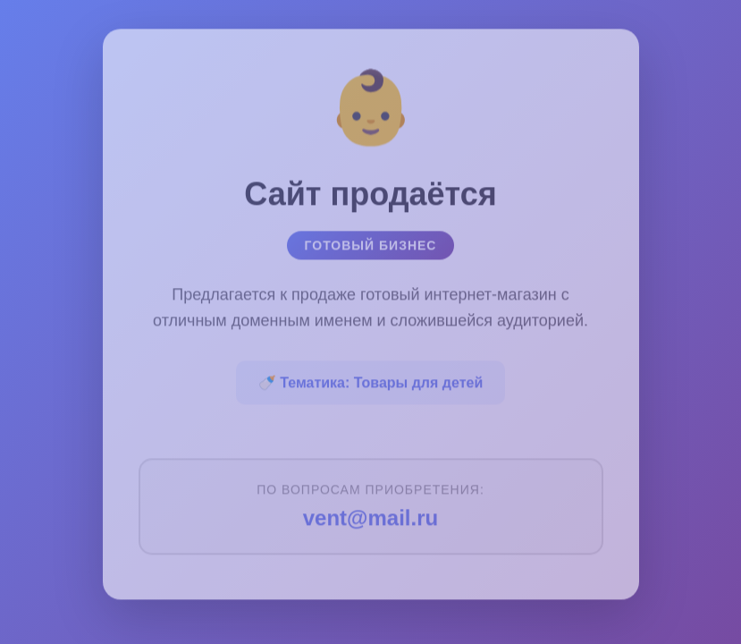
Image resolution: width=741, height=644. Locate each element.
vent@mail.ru (370, 513)
